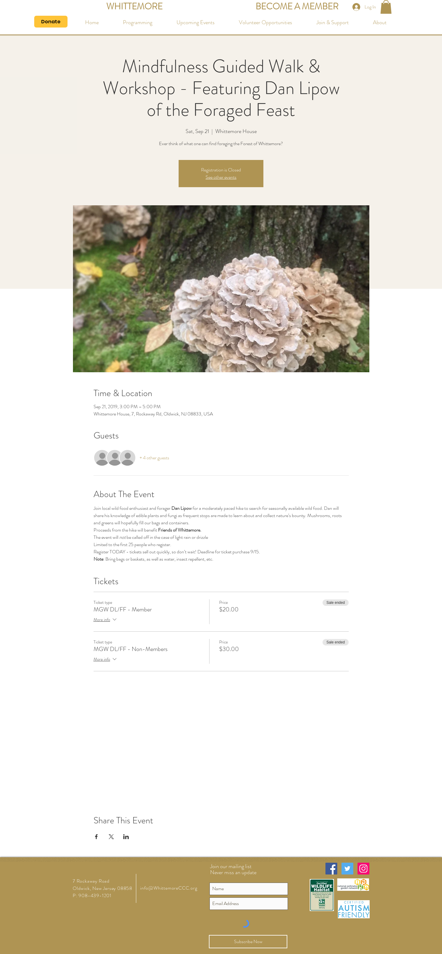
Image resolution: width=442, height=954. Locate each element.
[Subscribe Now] (248, 941)
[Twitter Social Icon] (347, 868)
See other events (221, 177)
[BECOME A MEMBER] (297, 7)
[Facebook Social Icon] (331, 868)
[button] (386, 7)
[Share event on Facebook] (96, 836)
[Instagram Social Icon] (363, 868)
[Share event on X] (111, 836)
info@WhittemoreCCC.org (168, 887)
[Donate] (51, 22)
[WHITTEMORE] (134, 7)
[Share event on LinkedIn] (126, 836)
